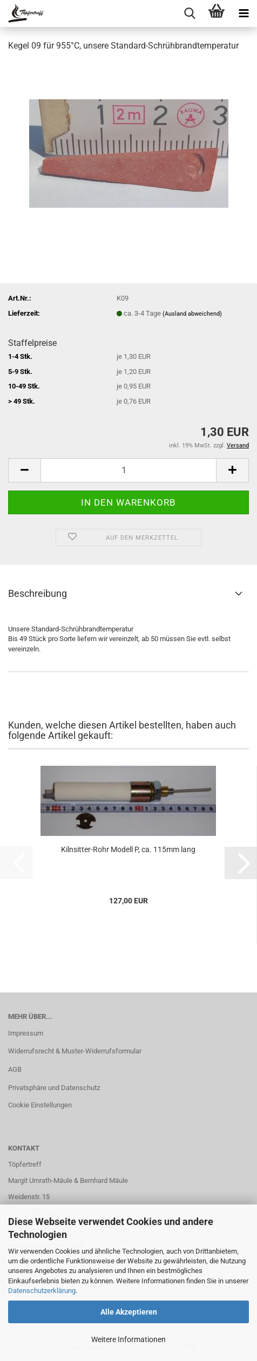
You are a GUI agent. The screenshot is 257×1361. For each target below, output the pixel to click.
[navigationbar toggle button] (243, 13)
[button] (24, 470)
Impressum (25, 1033)
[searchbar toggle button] (189, 13)
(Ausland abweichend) (192, 313)
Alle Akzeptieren (128, 1312)
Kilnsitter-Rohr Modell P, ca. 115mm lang (128, 849)
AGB (15, 1069)
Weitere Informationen (128, 1339)
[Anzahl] (128, 470)
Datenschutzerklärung (42, 1291)
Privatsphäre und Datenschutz (54, 1088)
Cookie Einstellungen (40, 1105)
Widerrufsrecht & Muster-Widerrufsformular (74, 1051)
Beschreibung (37, 593)
